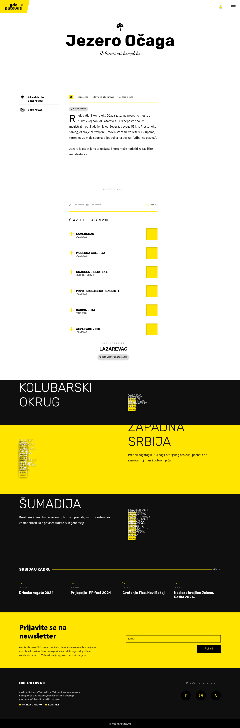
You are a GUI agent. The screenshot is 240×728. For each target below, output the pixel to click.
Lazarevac (113, 349)
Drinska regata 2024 (36, 593)
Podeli (152, 204)
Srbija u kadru (34, 569)
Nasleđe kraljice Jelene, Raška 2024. (194, 595)
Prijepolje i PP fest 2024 (91, 593)
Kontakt (53, 705)
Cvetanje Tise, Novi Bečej (143, 593)
